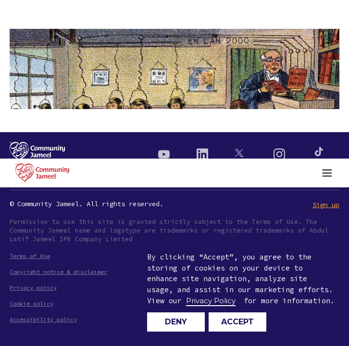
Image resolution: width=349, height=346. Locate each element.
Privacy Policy (211, 300)
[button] (326, 173)
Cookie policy (31, 303)
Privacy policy (33, 287)
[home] (40, 172)
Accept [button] (237, 321)
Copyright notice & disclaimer (58, 271)
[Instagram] (279, 151)
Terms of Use (30, 256)
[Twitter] (240, 151)
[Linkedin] (202, 151)
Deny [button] (176, 321)
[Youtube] (163, 151)
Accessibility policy (43, 319)
